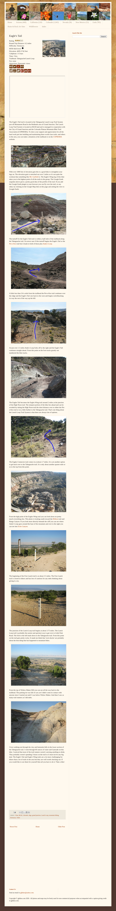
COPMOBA (57, 137)
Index (44, 27)
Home (10, 22)
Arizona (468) (21, 22)
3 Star (16, 815)
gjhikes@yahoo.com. (27, 893)
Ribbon (55, 519)
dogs (30, 815)
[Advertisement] (89, 55)
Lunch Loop (44, 815)
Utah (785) (97, 22)
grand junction (36, 815)
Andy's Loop (47, 244)
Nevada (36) (67, 22)
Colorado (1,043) (52, 22)
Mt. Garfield (34, 177)
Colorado (25, 815)
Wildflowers (33, 27)
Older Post (61, 827)
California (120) (36, 22)
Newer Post (13, 827)
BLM (20, 815)
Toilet (18, 817)
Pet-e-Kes (12, 244)
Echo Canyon (23, 526)
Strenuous (13, 817)
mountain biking (54, 815)
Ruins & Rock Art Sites (16, 27)
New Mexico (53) (82, 22)
